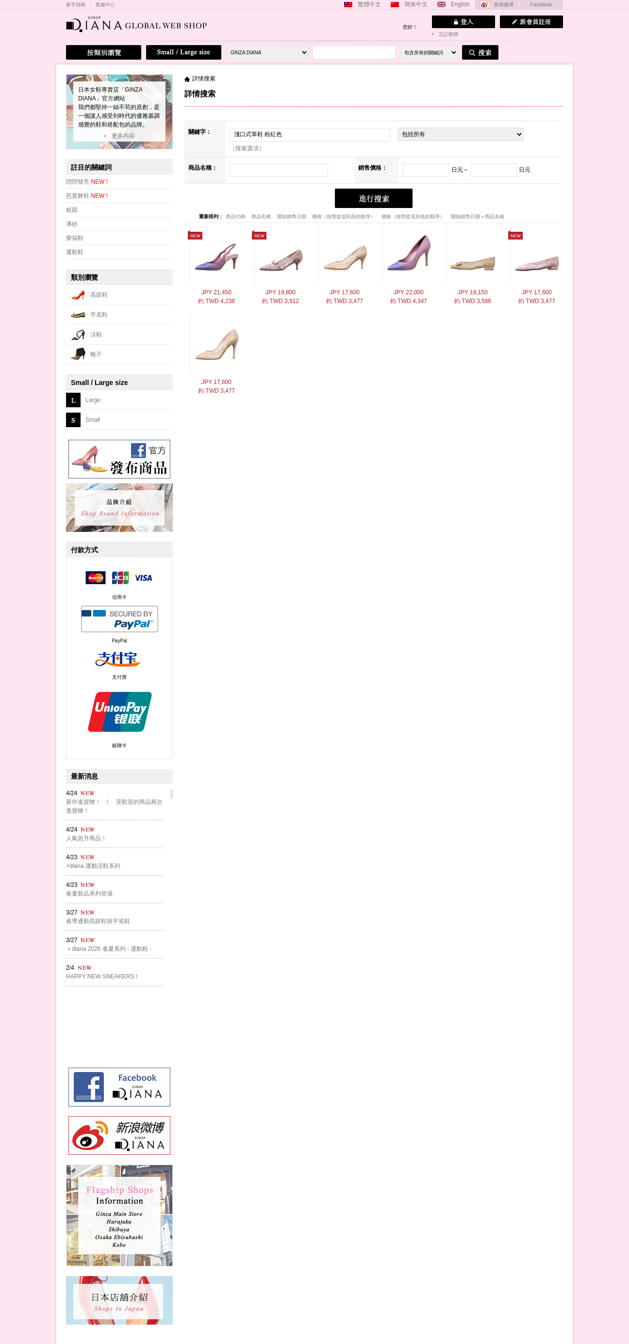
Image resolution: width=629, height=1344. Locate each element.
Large (92, 400)
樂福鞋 (74, 238)
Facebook (541, 4)
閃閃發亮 (87, 181)
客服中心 (105, 4)
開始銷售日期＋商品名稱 (477, 216)
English (460, 4)
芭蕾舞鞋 (87, 195)
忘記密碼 (448, 34)
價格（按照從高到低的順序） (413, 216)
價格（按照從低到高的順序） (344, 216)
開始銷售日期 (292, 216)
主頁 (187, 79)
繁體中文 (369, 4)
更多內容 (123, 135)
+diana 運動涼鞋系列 (93, 866)
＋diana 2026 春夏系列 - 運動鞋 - (109, 948)
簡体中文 (416, 4)
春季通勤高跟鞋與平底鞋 (98, 921)
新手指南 (75, 4)
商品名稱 (261, 216)
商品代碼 (236, 216)
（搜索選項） (247, 148)
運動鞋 (74, 252)
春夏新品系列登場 (89, 893)
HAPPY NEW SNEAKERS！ (103, 976)
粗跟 (72, 210)
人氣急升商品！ (86, 838)
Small (92, 419)
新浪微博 (503, 4)
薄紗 (72, 224)
